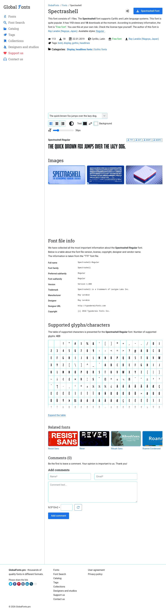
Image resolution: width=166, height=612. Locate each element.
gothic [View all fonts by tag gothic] (75, 43)
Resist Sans (53, 448)
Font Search (59, 574)
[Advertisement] (22, 111)
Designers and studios (65, 590)
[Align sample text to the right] (63, 124)
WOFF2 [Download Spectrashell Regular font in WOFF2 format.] (157, 140)
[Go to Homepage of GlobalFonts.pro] (54, 5)
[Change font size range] (63, 130)
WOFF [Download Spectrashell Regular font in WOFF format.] (147, 140)
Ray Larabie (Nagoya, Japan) (62, 31)
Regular (100, 31)
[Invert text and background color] (90, 123)
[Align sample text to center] (57, 124)
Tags (56, 582)
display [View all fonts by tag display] (67, 43)
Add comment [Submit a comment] (58, 515)
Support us (59, 595)
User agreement (96, 570)
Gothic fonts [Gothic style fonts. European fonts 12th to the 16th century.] (100, 49)
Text (82, 123)
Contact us (59, 599)
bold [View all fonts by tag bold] (60, 43)
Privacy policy (95, 574)
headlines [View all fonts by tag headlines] (85, 43)
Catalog (57, 578)
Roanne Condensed (152, 448)
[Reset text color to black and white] (71, 123)
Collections (59, 586)
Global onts (17, 7)
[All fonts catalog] (65, 5)
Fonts (56, 570)
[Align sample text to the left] (51, 124)
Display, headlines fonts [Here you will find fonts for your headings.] (79, 49)
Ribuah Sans (116, 448)
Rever (82, 448)
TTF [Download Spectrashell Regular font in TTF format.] (130, 140)
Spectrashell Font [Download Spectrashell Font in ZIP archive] (147, 11)
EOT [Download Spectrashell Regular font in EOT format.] (138, 140)
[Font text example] (75, 116)
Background (103, 123)
